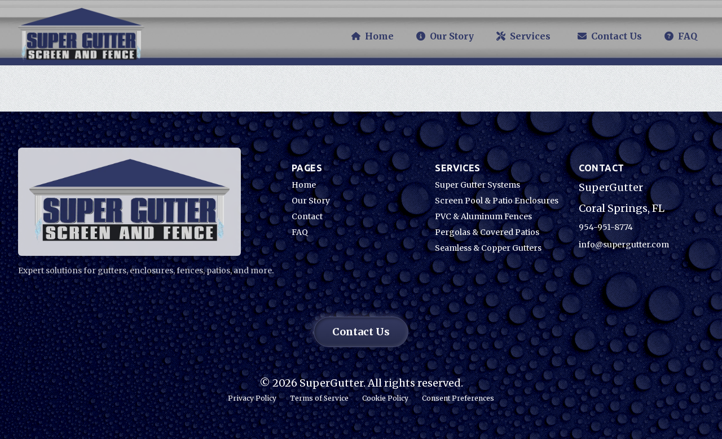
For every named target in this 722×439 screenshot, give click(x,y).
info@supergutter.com (624, 245)
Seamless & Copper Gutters (488, 248)
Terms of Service (319, 398)
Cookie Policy (385, 398)
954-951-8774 (606, 227)
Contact (307, 216)
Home (304, 185)
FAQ (300, 232)
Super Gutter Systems (477, 185)
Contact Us (361, 331)
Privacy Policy (252, 398)
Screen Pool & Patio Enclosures (496, 201)
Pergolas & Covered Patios (487, 232)
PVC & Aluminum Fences (483, 216)
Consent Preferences (458, 398)
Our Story (311, 201)
